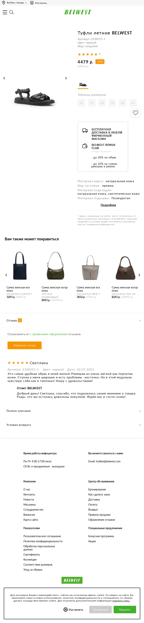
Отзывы (14, 320)
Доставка (94, 499)
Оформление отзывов (101, 519)
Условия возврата (19, 424)
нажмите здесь (121, 600)
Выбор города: (16, 2)
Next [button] (66, 78)
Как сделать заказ (99, 494)
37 (91, 103)
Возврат (93, 509)
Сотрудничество (33, 509)
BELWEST (122, 32)
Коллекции (30, 559)
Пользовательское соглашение (42, 536)
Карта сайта (30, 519)
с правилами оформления (49, 334)
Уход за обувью (32, 569)
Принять (125, 609)
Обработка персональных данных (39, 548)
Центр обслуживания (101, 481)
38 (102, 103)
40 (122, 103)
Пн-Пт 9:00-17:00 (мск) (37, 461)
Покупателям (31, 528)
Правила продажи (99, 514)
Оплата (92, 504)
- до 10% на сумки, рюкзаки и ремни (104, 165)
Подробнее (108, 205)
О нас (26, 489)
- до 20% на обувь (103, 157)
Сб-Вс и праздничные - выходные (43, 466)
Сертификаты (31, 554)
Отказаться (100, 609)
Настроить (76, 609)
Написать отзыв (25, 345)
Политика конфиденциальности (42, 541)
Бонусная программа (101, 536)
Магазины (38, 3)
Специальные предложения (105, 528)
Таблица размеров (92, 94)
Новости (28, 499)
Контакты (29, 494)
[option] (35, 81)
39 (112, 103)
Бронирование (97, 489)
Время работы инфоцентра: (40, 453)
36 (81, 103)
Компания (29, 481)
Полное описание (19, 410)
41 (133, 103)
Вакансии (29, 514)
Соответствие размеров (37, 564)
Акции (92, 541)
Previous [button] (4, 78)
